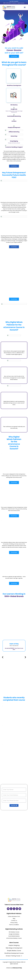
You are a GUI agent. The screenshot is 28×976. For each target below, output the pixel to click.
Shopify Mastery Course (14, 950)
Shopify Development (14, 127)
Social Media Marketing (14, 116)
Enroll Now (7, 974)
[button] (25, 7)
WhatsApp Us (21, 974)
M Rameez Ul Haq (17, 968)
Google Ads (14, 109)
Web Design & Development (14, 948)
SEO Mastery (14, 105)
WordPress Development (14, 85)
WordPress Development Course (14, 953)
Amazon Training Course (14, 955)
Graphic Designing (14, 945)
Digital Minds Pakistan (15, 962)
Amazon (14, 121)
